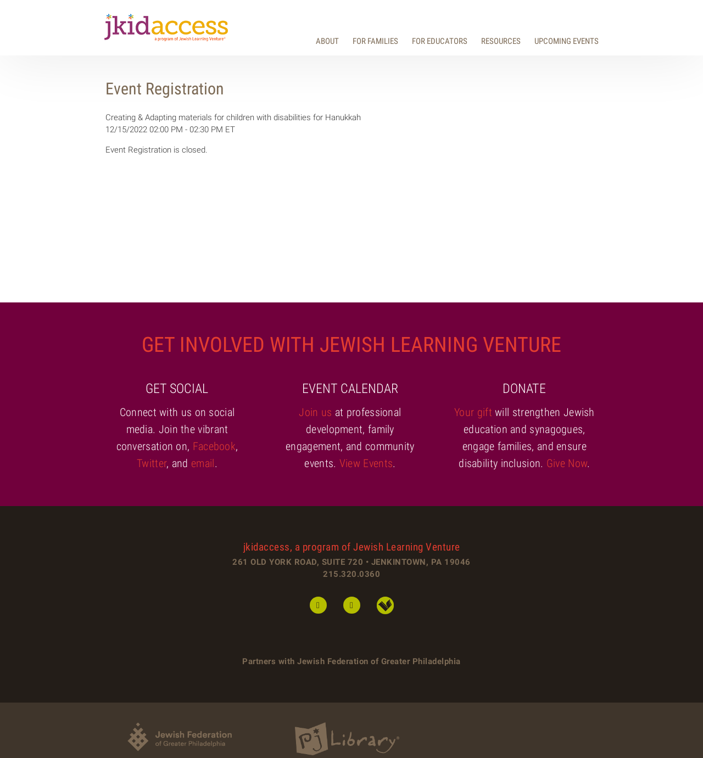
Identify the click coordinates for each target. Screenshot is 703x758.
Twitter (151, 463)
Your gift (473, 412)
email (203, 463)
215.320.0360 (351, 574)
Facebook (214, 446)
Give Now (566, 463)
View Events (366, 463)
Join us (315, 412)
